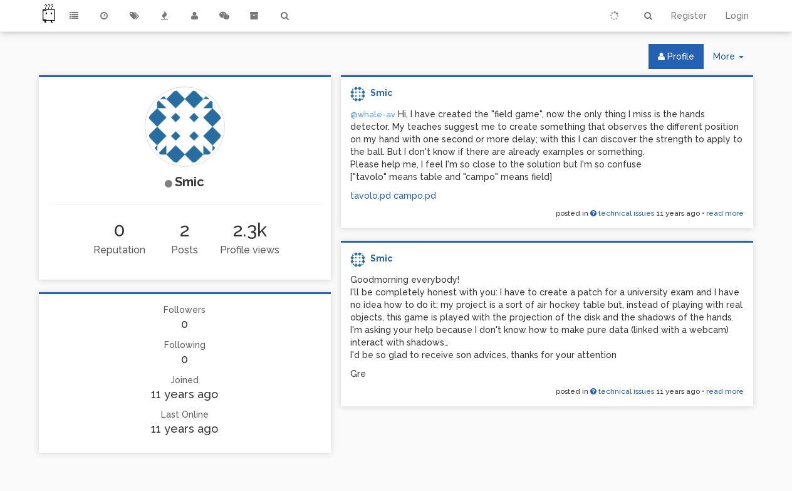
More (733, 59)
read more (725, 213)
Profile (676, 56)
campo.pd (414, 196)
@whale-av (372, 114)
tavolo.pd (370, 196)
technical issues (622, 213)
